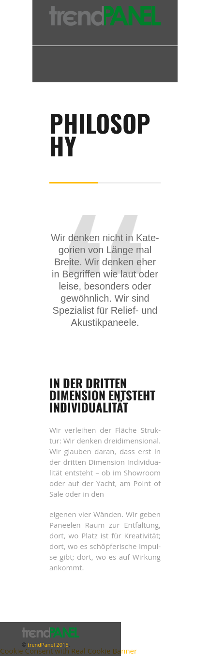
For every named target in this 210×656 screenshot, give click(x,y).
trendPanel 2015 (47, 644)
